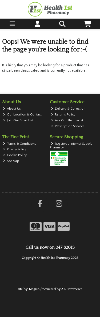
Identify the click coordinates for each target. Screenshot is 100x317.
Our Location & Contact (22, 114)
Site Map (11, 161)
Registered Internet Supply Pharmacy (71, 145)
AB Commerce (71, 289)
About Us (12, 108)
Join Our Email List (18, 120)
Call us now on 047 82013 (50, 247)
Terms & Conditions (19, 143)
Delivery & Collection (68, 108)
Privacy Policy (14, 149)
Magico (34, 289)
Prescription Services (68, 126)
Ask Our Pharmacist (67, 120)
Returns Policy (63, 114)
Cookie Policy (15, 155)
